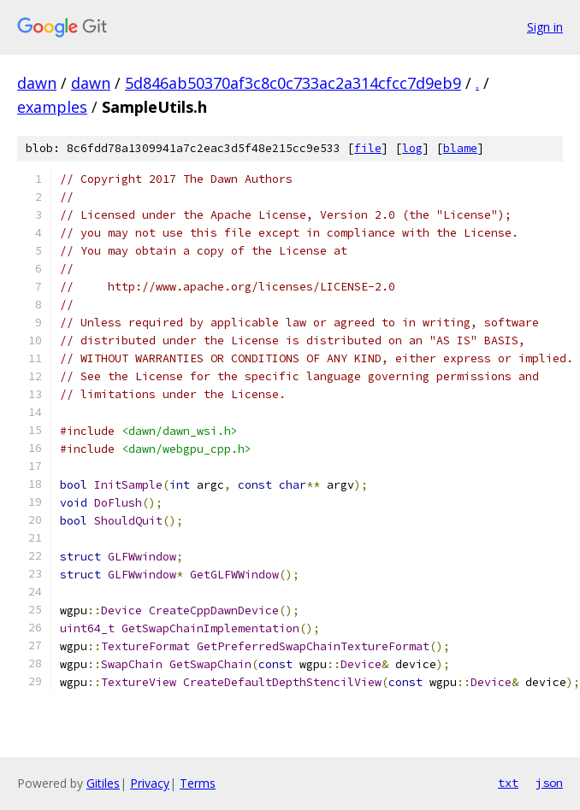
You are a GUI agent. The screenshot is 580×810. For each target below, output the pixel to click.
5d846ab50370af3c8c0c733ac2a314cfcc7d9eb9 (293, 83)
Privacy (149, 783)
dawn (36, 83)
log (412, 148)
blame (460, 148)
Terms (198, 783)
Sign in (545, 27)
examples (52, 107)
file (368, 148)
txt (508, 782)
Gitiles (103, 783)
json (549, 782)
